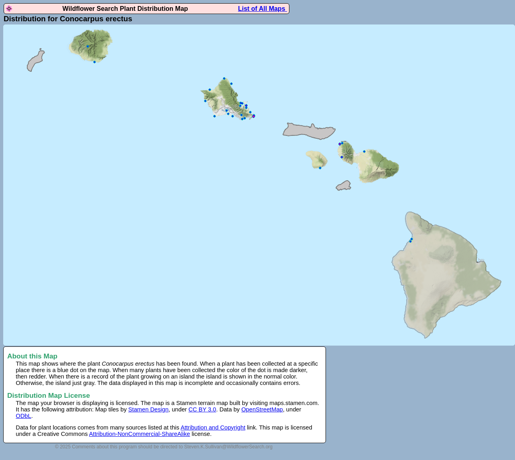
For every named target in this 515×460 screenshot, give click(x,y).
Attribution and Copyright (213, 427)
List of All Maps (262, 8)
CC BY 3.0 (202, 409)
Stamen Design (148, 409)
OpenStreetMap (262, 409)
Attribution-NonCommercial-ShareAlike (139, 434)
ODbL (23, 416)
